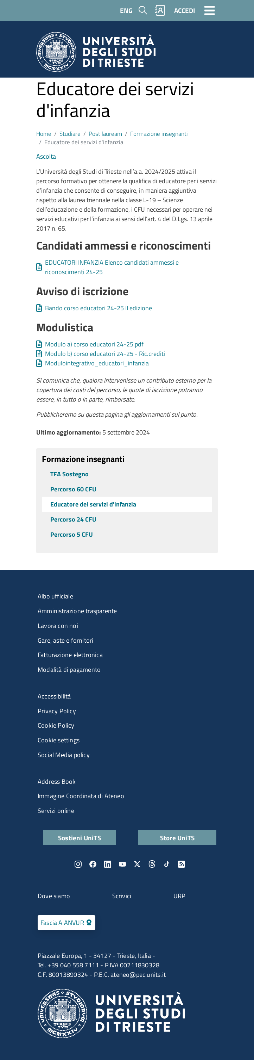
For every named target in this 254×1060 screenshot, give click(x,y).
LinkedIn (107, 864)
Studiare (70, 133)
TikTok (166, 864)
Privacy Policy (57, 711)
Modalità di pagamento (69, 669)
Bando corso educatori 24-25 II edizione (98, 308)
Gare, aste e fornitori (65, 640)
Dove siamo (54, 896)
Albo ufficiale (55, 596)
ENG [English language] (126, 10)
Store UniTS (177, 838)
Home (43, 133)
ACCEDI (184, 10)
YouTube (122, 864)
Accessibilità (54, 696)
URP (179, 896)
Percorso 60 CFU (73, 489)
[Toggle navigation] (209, 10)
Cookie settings (59, 740)
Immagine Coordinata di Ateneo (81, 796)
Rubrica (160, 10)
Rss (181, 864)
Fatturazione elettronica (70, 655)
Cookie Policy (56, 725)
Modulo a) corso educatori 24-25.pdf (94, 344)
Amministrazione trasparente (77, 611)
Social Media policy (64, 755)
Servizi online (56, 810)
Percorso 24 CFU (73, 519)
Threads (152, 864)
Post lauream (105, 133)
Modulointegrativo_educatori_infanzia (97, 363)
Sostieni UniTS (79, 838)
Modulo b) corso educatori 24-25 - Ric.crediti (105, 353)
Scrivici (122, 896)
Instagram (78, 864)
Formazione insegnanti (159, 133)
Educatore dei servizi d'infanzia (93, 504)
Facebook (92, 864)
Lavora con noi (58, 625)
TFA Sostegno (69, 474)
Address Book (57, 781)
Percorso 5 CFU (71, 534)
